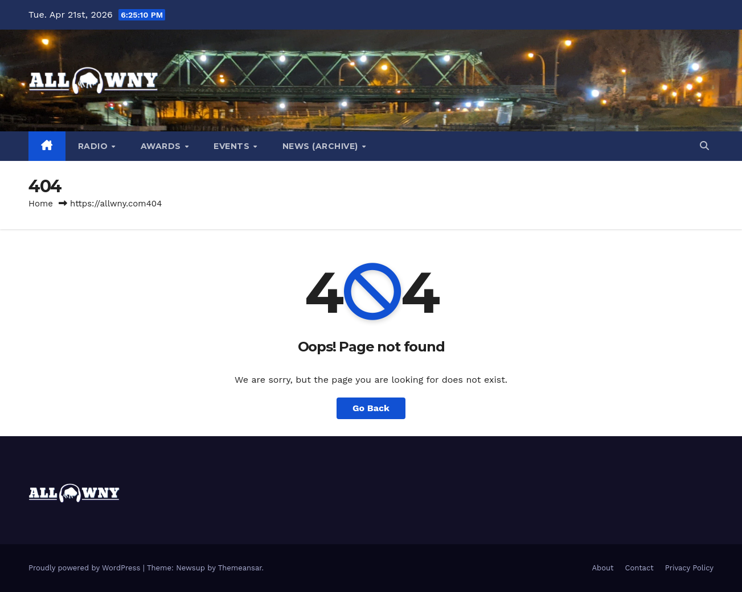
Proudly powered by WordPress (85, 568)
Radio (94, 146)
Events (233, 146)
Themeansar (240, 568)
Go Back (371, 408)
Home (40, 203)
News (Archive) (321, 146)
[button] (704, 145)
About (603, 568)
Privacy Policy (689, 568)
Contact (639, 568)
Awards (162, 146)
